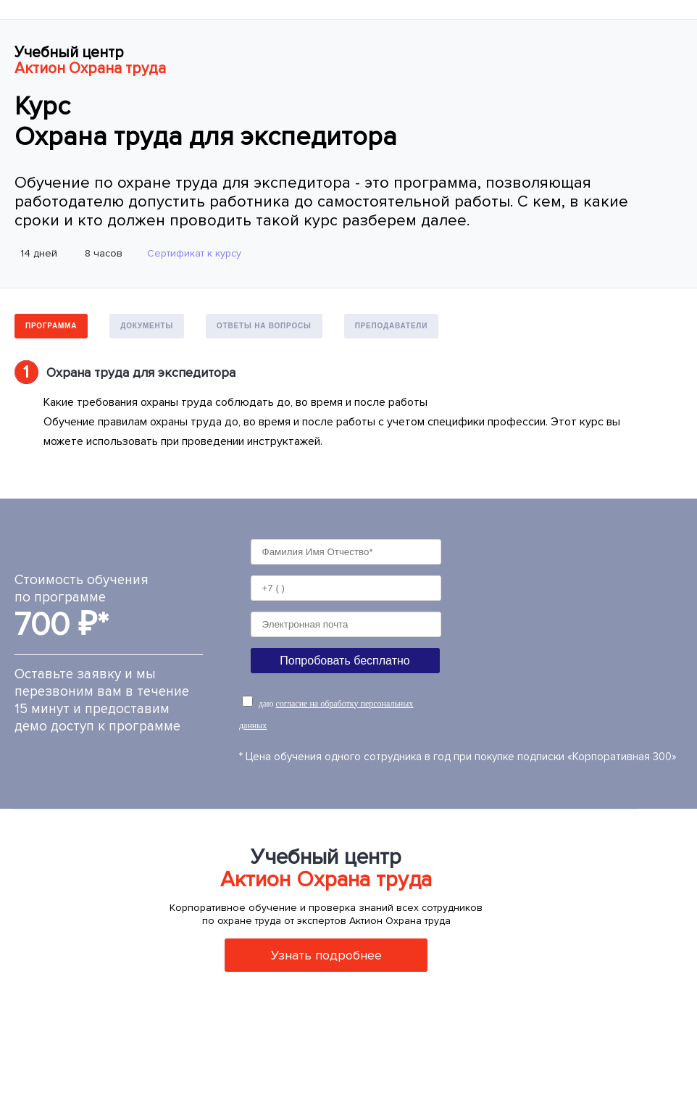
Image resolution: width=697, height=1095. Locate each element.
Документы (146, 326)
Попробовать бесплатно (344, 660)
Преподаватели (391, 326)
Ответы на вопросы (264, 326)
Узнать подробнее (326, 955)
